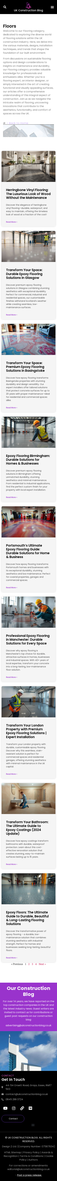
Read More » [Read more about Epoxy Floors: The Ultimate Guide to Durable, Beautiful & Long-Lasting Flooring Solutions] (11, 957)
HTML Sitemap (12, 1152)
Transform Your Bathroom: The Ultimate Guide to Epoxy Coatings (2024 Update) (27, 828)
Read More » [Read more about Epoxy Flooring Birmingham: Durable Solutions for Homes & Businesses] (11, 497)
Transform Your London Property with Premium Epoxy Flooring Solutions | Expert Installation (26, 731)
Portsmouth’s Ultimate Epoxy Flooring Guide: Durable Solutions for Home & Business (28, 551)
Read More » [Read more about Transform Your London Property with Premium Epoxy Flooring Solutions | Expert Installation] (11, 774)
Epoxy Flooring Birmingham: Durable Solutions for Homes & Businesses (28, 459)
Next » (42, 964)
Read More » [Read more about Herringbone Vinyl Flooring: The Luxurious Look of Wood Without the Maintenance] (11, 222)
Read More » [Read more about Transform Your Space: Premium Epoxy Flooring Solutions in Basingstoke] (11, 407)
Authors (33, 1159)
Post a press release (29, 1175)
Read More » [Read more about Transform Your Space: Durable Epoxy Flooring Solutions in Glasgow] (11, 314)
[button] (4, 7)
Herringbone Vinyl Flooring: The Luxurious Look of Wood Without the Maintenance (28, 194)
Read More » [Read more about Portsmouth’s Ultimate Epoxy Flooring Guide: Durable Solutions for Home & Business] (11, 587)
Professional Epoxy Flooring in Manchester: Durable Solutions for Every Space (28, 639)
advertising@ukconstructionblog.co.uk (28, 1025)
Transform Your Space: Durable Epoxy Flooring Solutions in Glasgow (24, 274)
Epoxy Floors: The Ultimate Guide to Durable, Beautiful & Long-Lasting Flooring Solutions (27, 918)
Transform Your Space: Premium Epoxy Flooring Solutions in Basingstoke (25, 367)
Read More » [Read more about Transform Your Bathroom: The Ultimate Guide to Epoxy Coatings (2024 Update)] (11, 864)
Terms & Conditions (31, 1156)
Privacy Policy (31, 1152)
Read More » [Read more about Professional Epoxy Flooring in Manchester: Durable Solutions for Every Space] (11, 677)
